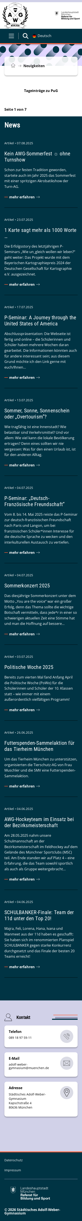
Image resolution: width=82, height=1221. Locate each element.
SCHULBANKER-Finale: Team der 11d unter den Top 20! (39, 915)
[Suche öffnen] (25, 35)
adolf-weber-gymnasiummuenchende (29, 1066)
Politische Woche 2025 (28, 667)
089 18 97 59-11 (20, 1038)
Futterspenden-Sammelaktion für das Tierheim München (39, 746)
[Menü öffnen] (11, 35)
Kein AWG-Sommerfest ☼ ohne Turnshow (37, 157)
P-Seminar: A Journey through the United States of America (40, 321)
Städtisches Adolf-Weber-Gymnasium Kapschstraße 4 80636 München (27, 1100)
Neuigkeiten (34, 65)
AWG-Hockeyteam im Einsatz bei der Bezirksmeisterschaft (39, 822)
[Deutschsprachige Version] (42, 36)
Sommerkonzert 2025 (27, 586)
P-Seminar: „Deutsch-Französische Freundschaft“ (34, 501)
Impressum (12, 1170)
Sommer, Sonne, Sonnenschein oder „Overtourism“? (37, 414)
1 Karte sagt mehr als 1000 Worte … (40, 233)
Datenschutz (13, 1160)
